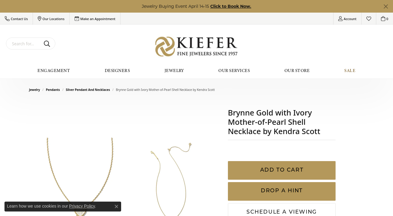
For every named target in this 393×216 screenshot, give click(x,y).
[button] (16, 19)
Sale (350, 71)
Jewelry (174, 71)
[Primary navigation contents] (196, 70)
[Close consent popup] (116, 206)
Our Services (234, 71)
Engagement (53, 71)
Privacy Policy (82, 206)
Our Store (297, 71)
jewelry (34, 90)
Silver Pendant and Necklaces (88, 90)
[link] (95, 19)
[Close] (385, 6)
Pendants (53, 90)
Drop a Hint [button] (282, 191)
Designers (117, 71)
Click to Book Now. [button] (230, 6)
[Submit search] (48, 43)
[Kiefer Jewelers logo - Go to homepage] (196, 46)
